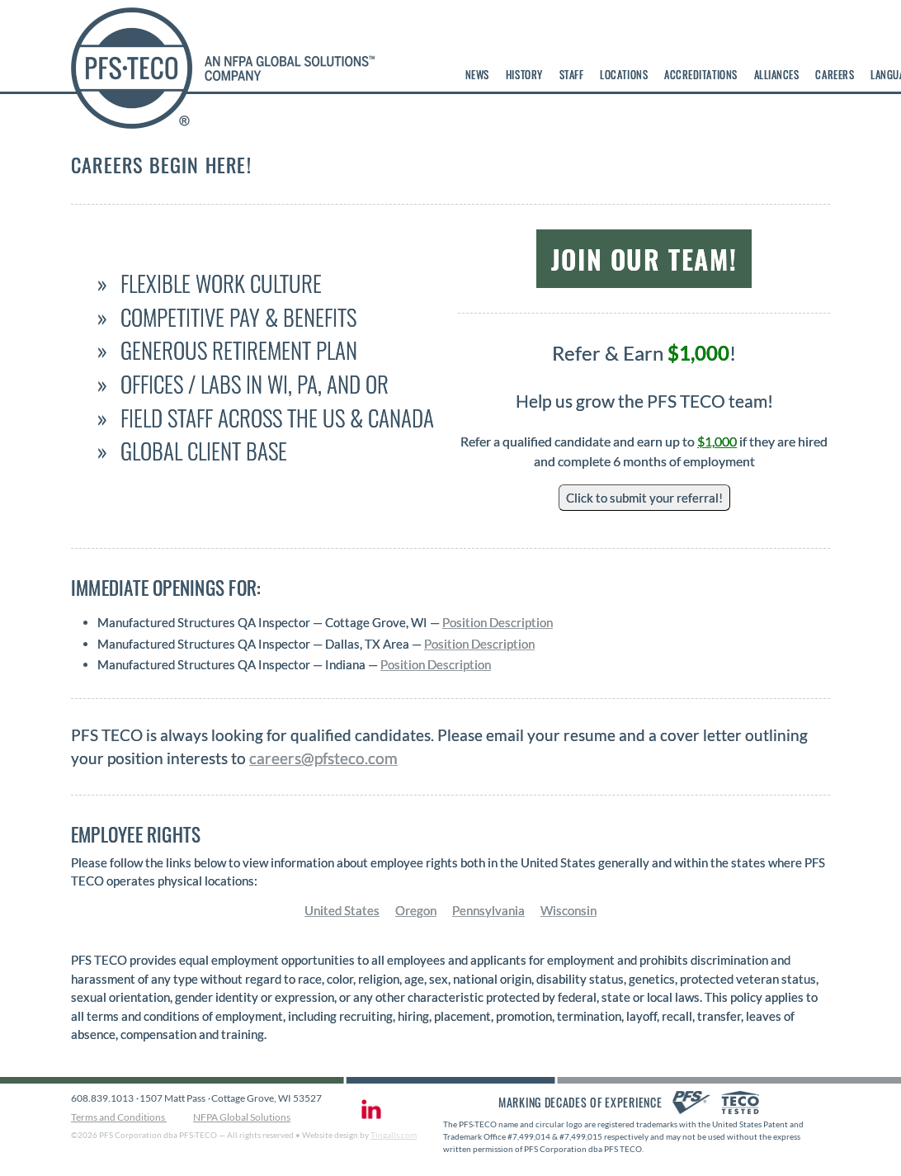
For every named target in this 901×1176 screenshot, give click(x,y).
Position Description (497, 622)
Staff (571, 74)
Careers (834, 74)
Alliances (777, 74)
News (477, 74)
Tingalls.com (393, 1135)
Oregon (415, 910)
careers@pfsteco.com (323, 758)
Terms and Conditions (119, 1117)
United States (342, 910)
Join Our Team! (644, 258)
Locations (624, 74)
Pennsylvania (488, 910)
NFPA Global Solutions (241, 1117)
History (524, 74)
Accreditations (700, 74)
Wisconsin (568, 910)
